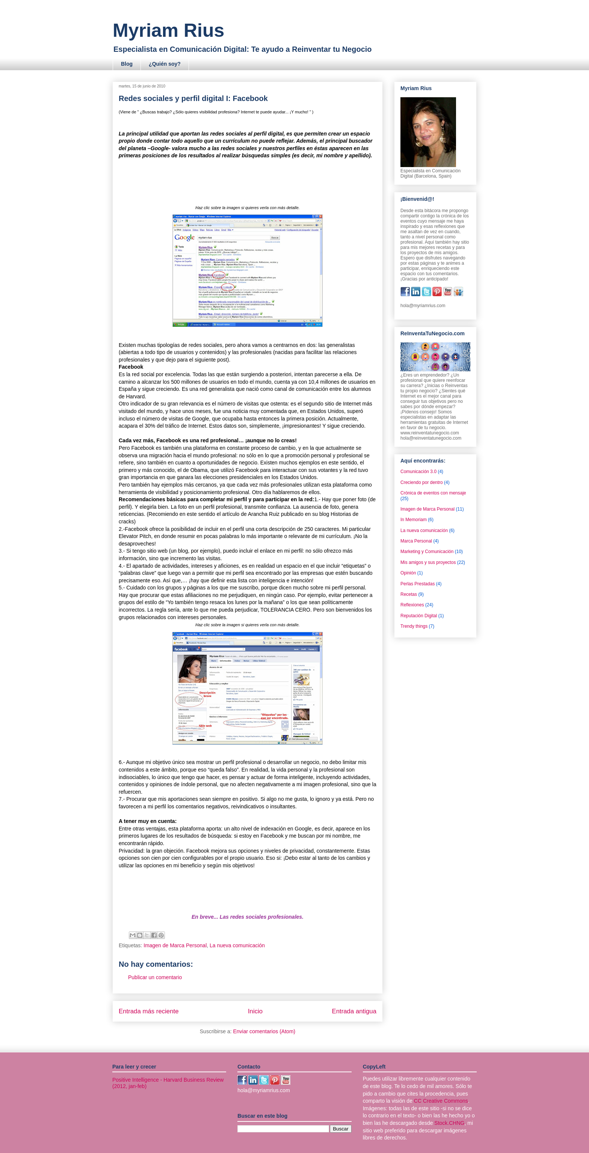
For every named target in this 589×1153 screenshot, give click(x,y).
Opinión (408, 573)
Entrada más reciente (149, 1011)
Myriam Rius (168, 30)
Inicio (255, 1011)
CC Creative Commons (441, 1101)
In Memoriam (413, 519)
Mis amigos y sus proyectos (428, 562)
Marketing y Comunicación (426, 551)
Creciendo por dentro (421, 482)
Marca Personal (416, 541)
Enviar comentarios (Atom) (264, 1031)
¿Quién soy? (165, 64)
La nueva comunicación (237, 945)
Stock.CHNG (449, 1123)
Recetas (408, 594)
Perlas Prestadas (417, 583)
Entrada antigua (354, 1011)
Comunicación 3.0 (418, 471)
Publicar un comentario (155, 977)
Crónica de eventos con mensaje (433, 493)
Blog (127, 64)
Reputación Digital (418, 615)
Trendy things (413, 626)
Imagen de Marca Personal (175, 945)
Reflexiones (412, 604)
